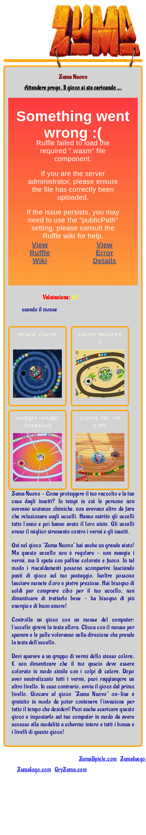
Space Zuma (37, 334)
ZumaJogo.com (34, 769)
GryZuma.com (71, 769)
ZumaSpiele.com (98, 759)
